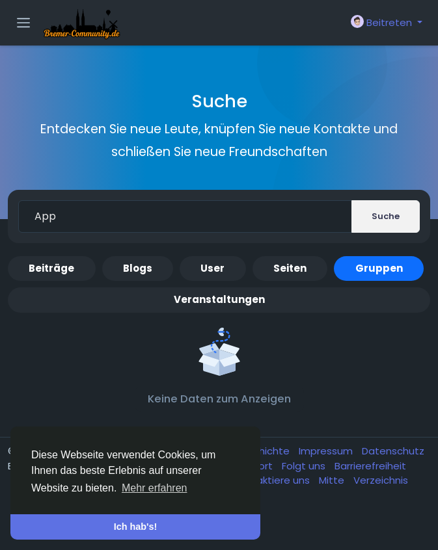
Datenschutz (393, 451)
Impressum (327, 451)
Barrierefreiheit (370, 466)
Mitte (333, 480)
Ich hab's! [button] (135, 526)
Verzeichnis (380, 480)
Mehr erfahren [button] (154, 487)
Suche (386, 216)
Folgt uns (305, 466)
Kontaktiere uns (273, 480)
